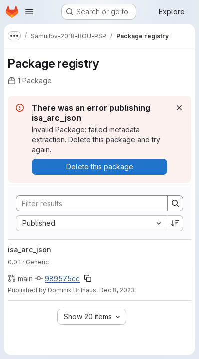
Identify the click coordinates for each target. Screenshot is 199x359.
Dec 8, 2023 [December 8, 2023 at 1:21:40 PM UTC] (117, 290)
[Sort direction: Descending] (175, 223)
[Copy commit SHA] (88, 278)
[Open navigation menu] (29, 12)
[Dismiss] (179, 108)
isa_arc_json (29, 249)
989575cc (62, 278)
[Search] (87, 203)
